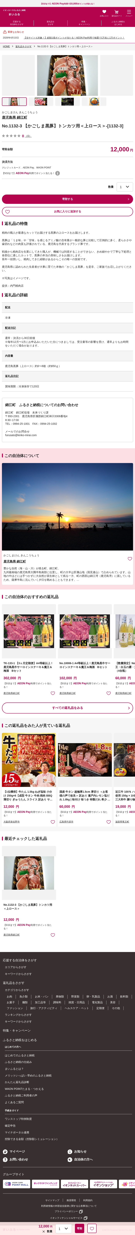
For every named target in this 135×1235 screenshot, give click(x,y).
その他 (116, 1008)
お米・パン (41, 996)
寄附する (67, 199)
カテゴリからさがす (17, 989)
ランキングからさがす (18, 1014)
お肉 (9, 996)
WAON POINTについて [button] (57, 173)
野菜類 (75, 996)
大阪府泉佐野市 (11, 821)
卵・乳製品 (93, 996)
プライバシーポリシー (66, 1211)
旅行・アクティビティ (43, 1008)
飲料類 (124, 996)
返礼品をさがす (50, 23)
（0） (28, 135)
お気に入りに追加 (130, 558)
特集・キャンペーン (84, 23)
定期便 (100, 1008)
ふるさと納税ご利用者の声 (21, 1095)
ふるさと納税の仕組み (18, 1061)
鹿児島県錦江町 (11, 693)
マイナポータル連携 (17, 1132)
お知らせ (77, 1151)
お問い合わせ (15, 1159)
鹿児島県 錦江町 (14, 117)
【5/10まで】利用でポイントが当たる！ (67, 4)
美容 (112, 1002)
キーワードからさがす (18, 973)
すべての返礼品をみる (67, 707)
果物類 (60, 996)
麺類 (25, 1002)
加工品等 (40, 1002)
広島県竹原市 (66, 821)
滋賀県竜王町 (122, 821)
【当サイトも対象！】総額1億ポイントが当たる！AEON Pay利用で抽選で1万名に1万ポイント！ (74, 37)
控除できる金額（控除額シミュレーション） (32, 1139)
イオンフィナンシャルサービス (66, 1218)
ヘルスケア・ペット (77, 1008)
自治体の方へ (80, 1159)
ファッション (15, 1008)
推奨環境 (71, 1200)
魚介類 (24, 996)
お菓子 (11, 1002)
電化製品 (97, 1002)
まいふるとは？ (14, 1068)
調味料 (57, 1002)
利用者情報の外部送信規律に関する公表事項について (69, 1206)
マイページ (14, 1151)
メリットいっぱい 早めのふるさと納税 (28, 1075)
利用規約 (88, 1200)
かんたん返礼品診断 (17, 1082)
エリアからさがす (15, 967)
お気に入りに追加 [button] (53, 693)
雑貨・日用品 (77, 1002)
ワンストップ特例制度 (18, 1118)
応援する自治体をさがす (17, 23)
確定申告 (10, 1125)
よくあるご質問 (14, 1102)
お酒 (110, 996)
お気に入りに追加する (43, 211)
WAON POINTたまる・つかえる (24, 1088)
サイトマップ (52, 1200)
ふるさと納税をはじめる (118, 23)
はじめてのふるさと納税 (20, 1055)
